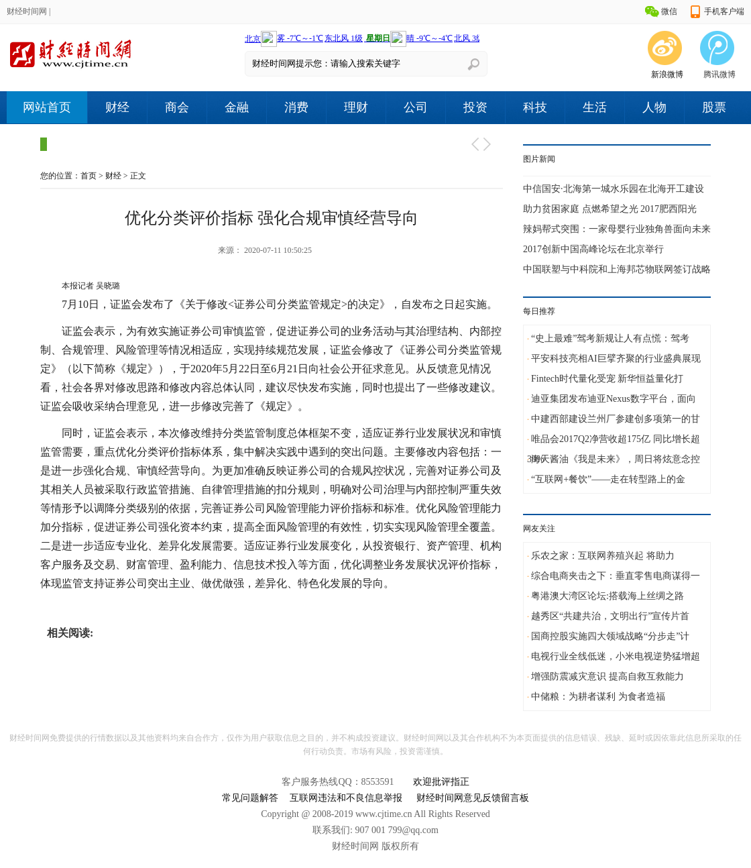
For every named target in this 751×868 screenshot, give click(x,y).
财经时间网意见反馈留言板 (472, 798)
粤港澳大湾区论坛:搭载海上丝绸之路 (607, 596)
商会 (177, 107)
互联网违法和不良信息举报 (346, 798)
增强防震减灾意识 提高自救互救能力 (607, 676)
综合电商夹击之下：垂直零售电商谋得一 (615, 576)
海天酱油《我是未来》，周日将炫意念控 (615, 459)
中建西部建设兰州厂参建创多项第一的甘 (615, 419)
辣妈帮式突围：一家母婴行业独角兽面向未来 (617, 229)
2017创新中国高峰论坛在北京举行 (593, 249)
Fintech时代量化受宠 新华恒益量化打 (607, 379)
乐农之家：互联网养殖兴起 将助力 (603, 556)
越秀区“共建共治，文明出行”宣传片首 (610, 616)
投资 (475, 107)
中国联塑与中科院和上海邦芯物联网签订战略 (617, 269)
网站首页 (47, 107)
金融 (237, 107)
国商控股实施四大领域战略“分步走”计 (610, 636)
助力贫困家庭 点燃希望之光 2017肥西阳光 (610, 209)
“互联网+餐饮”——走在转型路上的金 (608, 479)
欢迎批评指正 (441, 782)
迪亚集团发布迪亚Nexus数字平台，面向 (613, 399)
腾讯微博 (719, 74)
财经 (117, 107)
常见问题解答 (250, 798)
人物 (654, 107)
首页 (88, 175)
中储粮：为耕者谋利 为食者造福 (598, 697)
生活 (595, 107)
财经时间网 (27, 11)
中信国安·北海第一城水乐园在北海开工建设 (613, 189)
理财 (356, 107)
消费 (296, 107)
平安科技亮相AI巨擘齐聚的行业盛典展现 (616, 359)
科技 (535, 107)
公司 (416, 107)
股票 (714, 107)
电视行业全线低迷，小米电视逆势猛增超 (615, 656)
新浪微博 (667, 74)
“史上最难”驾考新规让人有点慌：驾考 (610, 338)
